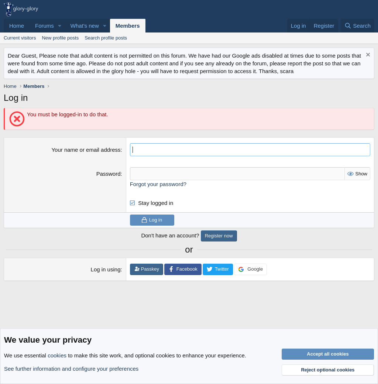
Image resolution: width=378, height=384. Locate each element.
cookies (57, 355)
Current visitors (20, 38)
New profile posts (60, 38)
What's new (85, 26)
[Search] (357, 25)
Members (128, 26)
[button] (60, 25)
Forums (44, 26)
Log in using (106, 269)
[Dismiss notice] (367, 55)
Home (16, 26)
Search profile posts (106, 38)
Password (108, 174)
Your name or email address (85, 150)
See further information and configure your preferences (71, 369)
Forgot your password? (158, 184)
